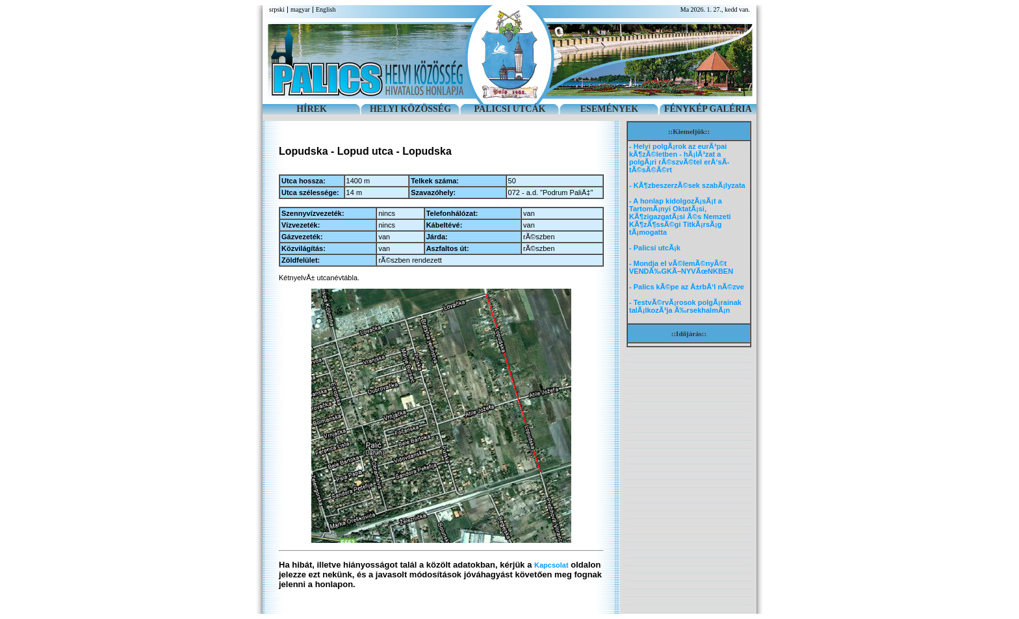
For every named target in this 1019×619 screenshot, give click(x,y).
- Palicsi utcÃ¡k (654, 248)
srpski (277, 9)
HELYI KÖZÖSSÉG (410, 109)
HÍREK (311, 109)
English (326, 9)
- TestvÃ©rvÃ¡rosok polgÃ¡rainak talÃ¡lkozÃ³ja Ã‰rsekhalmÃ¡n (685, 306)
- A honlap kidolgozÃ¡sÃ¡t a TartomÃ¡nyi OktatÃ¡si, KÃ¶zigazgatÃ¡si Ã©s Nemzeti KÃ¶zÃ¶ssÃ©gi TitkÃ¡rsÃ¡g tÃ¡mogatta (680, 216)
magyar (300, 9)
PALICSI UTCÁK (510, 109)
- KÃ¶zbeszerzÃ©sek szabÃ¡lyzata (687, 185)
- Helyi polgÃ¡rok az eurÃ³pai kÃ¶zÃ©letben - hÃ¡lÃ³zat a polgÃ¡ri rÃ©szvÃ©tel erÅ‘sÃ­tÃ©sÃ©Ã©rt (679, 158)
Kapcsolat (551, 565)
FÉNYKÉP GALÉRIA (708, 109)
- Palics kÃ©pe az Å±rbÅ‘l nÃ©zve (686, 287)
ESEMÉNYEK (609, 109)
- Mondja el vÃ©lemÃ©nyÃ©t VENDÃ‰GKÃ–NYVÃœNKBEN (681, 267)
